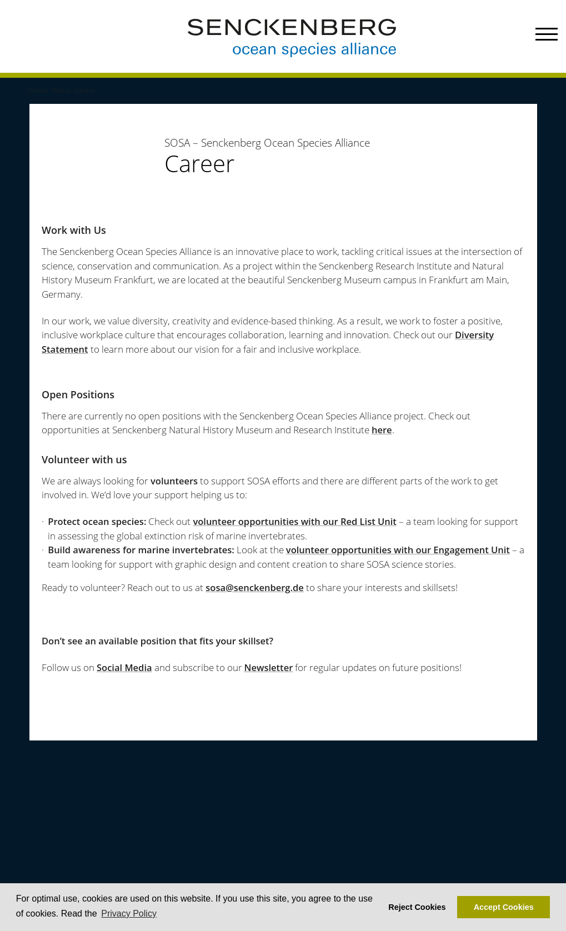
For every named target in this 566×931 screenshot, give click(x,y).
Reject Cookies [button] (416, 907)
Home (38, 90)
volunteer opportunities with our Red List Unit (294, 521)
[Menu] (546, 36)
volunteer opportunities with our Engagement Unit (398, 549)
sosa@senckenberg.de (255, 587)
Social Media (124, 667)
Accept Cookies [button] (504, 907)
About (62, 90)
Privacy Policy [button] (129, 913)
